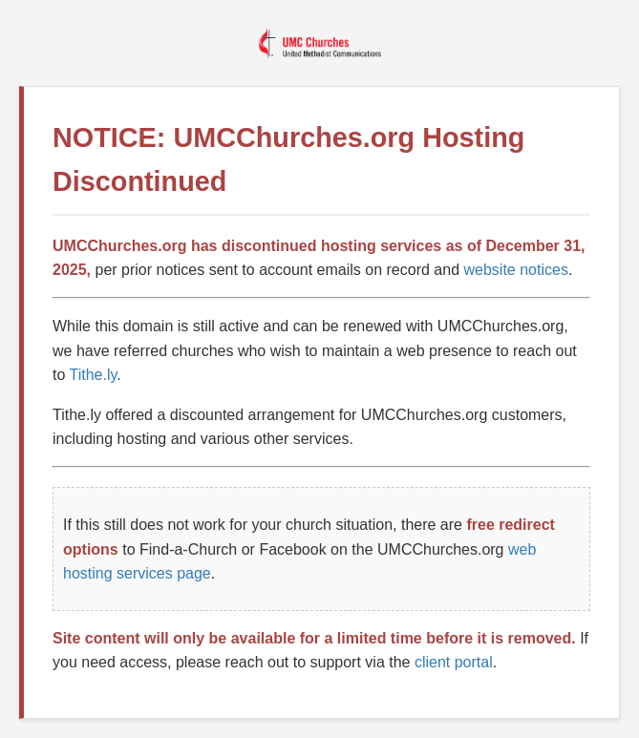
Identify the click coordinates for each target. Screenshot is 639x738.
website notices (515, 270)
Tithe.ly (93, 375)
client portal (454, 662)
